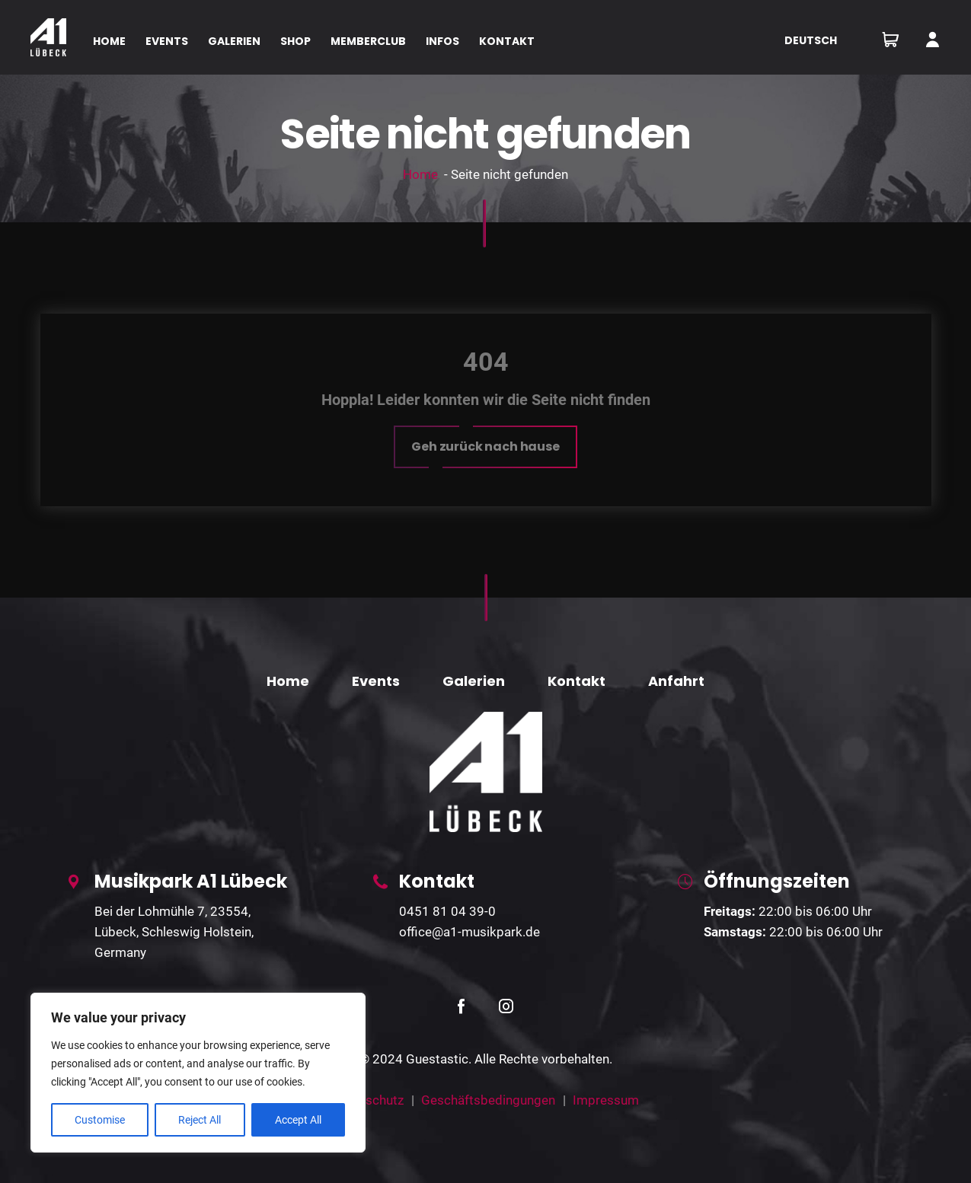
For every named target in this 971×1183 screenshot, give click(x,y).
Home (420, 174)
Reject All (199, 1120)
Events (376, 680)
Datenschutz (368, 1100)
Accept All (298, 1120)
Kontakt (576, 680)
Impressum (606, 1100)
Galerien (473, 680)
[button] (485, 447)
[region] (198, 1073)
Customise (100, 1120)
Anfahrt (676, 680)
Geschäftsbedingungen (488, 1100)
